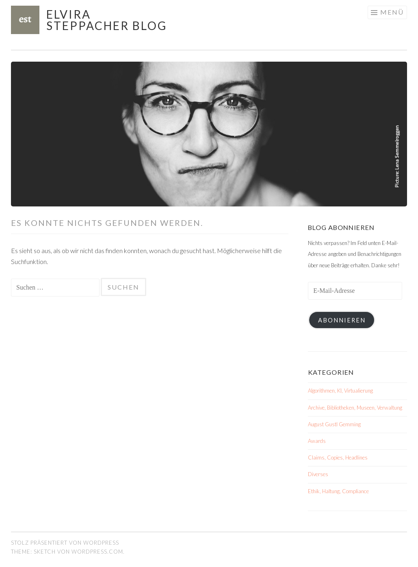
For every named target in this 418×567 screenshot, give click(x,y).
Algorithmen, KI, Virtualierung (340, 390)
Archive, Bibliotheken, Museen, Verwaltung (355, 407)
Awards (317, 441)
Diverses (318, 474)
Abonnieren (342, 320)
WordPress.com (97, 551)
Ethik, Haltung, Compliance (338, 491)
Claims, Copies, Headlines (338, 457)
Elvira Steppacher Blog (106, 19)
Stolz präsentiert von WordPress (65, 542)
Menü (392, 12)
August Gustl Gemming (334, 424)
